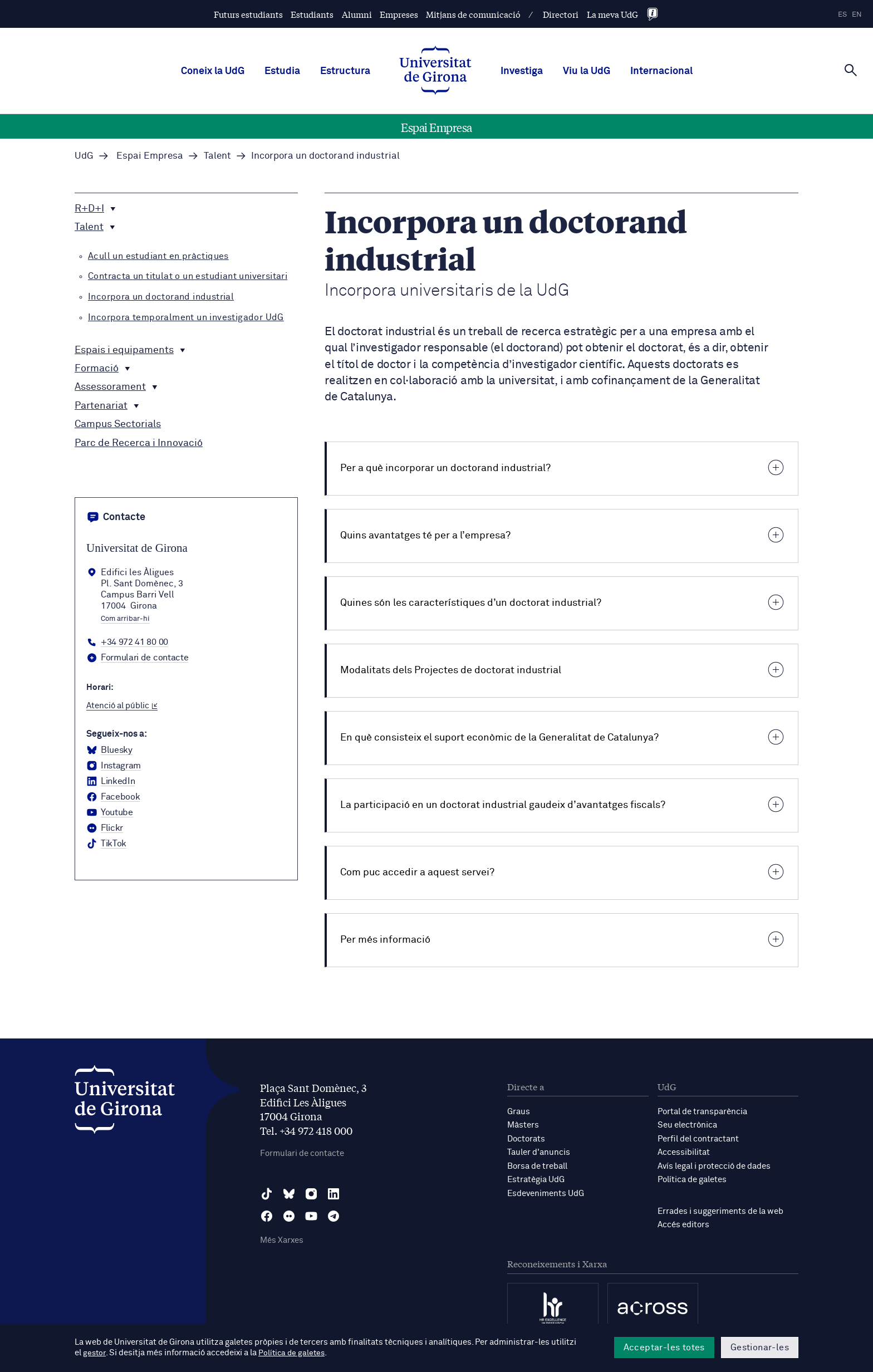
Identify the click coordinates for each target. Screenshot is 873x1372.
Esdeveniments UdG (545, 1192)
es (842, 14)
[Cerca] (851, 70)
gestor (95, 1353)
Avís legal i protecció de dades (714, 1165)
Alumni (357, 14)
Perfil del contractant (698, 1138)
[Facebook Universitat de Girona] (113, 797)
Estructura (345, 71)
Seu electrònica (687, 1125)
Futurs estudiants (248, 14)
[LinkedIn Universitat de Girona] (110, 781)
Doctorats (526, 1138)
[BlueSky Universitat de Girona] (109, 750)
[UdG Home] (435, 71)
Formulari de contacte (302, 1153)
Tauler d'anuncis (538, 1152)
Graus (518, 1112)
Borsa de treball (537, 1165)
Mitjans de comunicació (473, 14)
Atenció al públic (122, 706)
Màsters (523, 1125)
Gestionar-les (759, 1347)
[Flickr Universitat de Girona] (104, 828)
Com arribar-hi (125, 619)
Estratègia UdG (536, 1178)
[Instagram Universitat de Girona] (113, 766)
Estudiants (312, 14)
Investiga (522, 71)
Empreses (399, 14)
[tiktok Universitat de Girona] (106, 844)
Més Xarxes (281, 1241)
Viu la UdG (586, 71)
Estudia (282, 71)
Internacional (661, 71)
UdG (84, 156)
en (857, 14)
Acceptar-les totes (664, 1347)
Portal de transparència (702, 1112)
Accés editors (683, 1223)
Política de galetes (692, 1178)
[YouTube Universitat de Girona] (109, 813)
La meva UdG (612, 14)
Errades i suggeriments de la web (720, 1210)
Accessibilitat (684, 1152)
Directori (560, 14)
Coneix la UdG (212, 71)
